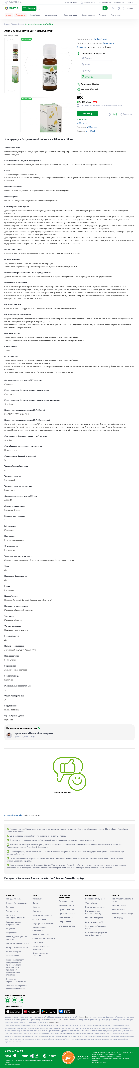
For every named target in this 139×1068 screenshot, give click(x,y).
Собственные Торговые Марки (95, 927)
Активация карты (66, 905)
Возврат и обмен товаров (17, 948)
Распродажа (20, 15)
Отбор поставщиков (94, 918)
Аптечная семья (66, 901)
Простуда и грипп (70, 15)
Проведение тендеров (95, 899)
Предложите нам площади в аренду (93, 912)
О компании (37, 899)
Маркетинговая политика (17, 944)
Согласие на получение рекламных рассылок (16, 987)
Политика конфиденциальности (15, 916)
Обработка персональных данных (16, 980)
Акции (8, 15)
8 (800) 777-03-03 (53, 1022)
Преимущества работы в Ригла (122, 900)
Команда (36, 907)
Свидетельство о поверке (43, 939)
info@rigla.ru (101, 1062)
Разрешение (11, 933)
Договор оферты (13, 952)
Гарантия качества (40, 934)
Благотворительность (42, 915)
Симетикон (108, 43)
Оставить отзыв (39, 920)
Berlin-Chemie (101, 39)
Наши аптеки (119, 2)
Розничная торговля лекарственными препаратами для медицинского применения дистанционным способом (15, 967)
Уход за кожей (116, 15)
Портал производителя (95, 907)
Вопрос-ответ (65, 922)
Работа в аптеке (119, 906)
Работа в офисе (118, 910)
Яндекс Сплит (35, 15)
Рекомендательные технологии (40, 948)
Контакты (36, 911)
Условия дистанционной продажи (16, 938)
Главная (7, 24)
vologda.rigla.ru (83, 1017)
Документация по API (94, 922)
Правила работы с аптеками (40, 954)
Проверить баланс (67, 914)
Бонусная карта (105, 2)
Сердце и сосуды (88, 15)
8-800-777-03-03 (14, 1051)
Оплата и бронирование (16, 903)
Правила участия (66, 910)
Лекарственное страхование (39, 929)
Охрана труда (118, 918)
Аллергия (102, 15)
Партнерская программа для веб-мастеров (96, 934)
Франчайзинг (91, 903)
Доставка (10, 907)
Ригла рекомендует (51, 15)
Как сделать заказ (13, 899)
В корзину (87, 114)
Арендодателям (71, 2)
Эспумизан (81, 47)
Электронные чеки (67, 926)
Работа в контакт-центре (122, 914)
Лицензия (10, 929)
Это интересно (12, 911)
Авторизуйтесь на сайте (13, 815)
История (36, 903)
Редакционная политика (43, 924)
